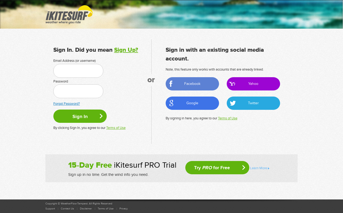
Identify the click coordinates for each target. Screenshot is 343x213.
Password (60, 81)
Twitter (253, 103)
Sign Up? (126, 50)
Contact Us (67, 208)
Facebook (192, 83)
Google (192, 103)
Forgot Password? (66, 104)
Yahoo (253, 83)
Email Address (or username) (74, 61)
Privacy (123, 208)
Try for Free (212, 167)
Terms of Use (116, 128)
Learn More (258, 168)
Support (50, 208)
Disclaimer (86, 208)
